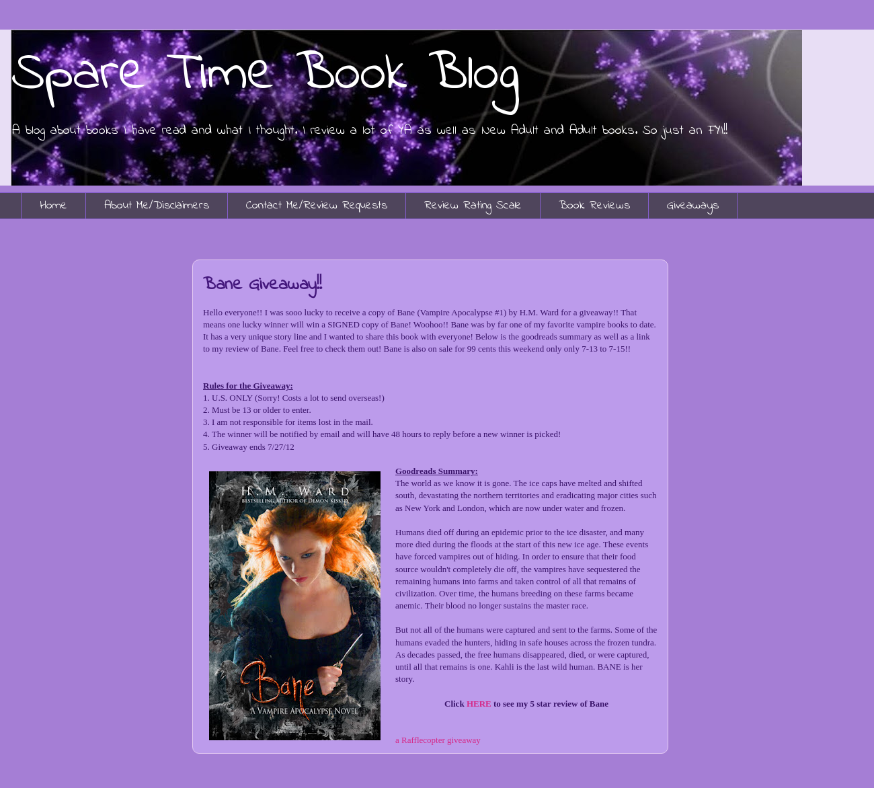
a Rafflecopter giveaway (438, 740)
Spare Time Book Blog (265, 75)
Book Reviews (594, 205)
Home (53, 205)
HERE (479, 704)
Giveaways (693, 205)
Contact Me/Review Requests (316, 205)
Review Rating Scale (473, 205)
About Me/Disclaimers (156, 205)
